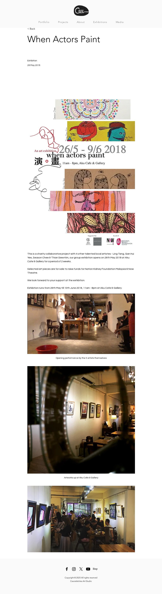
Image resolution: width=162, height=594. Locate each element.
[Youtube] (88, 569)
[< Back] (37, 29)
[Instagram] (74, 569)
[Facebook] (66, 569)
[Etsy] (95, 569)
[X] (81, 569)
